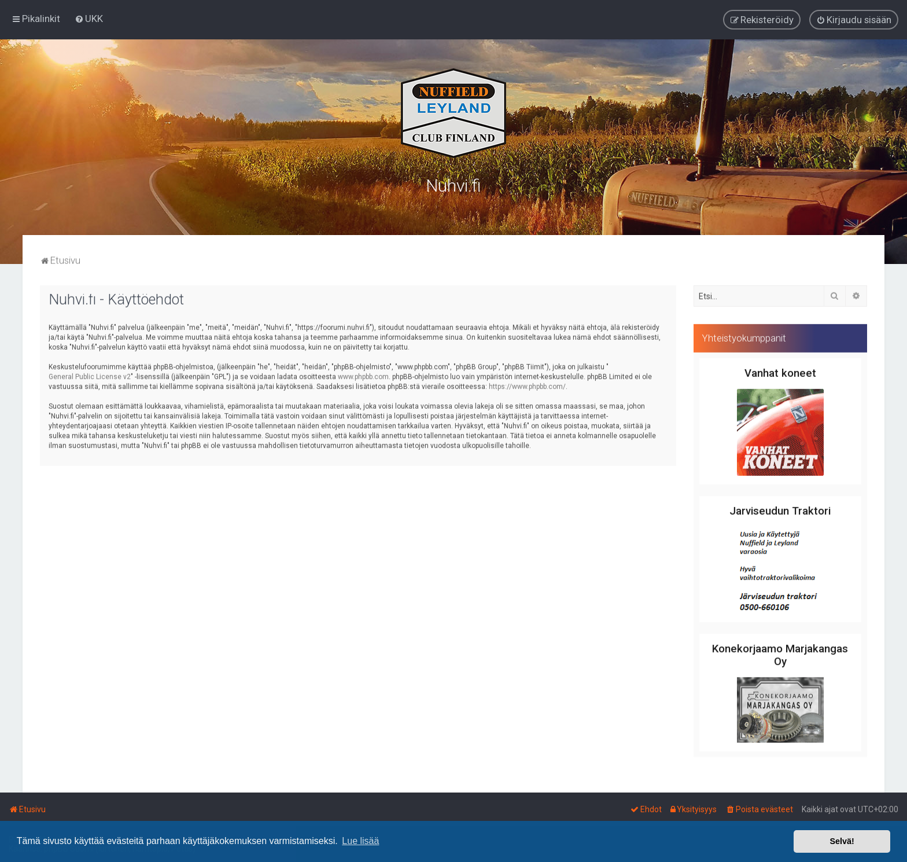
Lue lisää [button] (360, 841)
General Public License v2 (90, 374)
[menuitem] (89, 18)
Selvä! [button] (841, 841)
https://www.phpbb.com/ (527, 384)
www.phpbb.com (363, 374)
